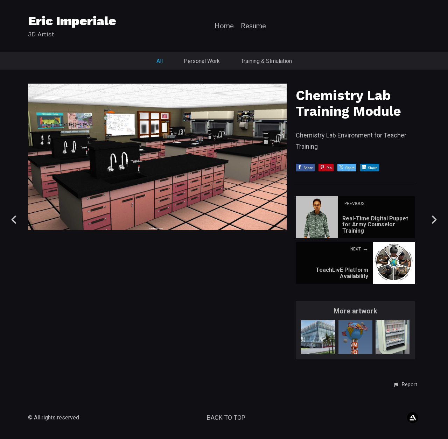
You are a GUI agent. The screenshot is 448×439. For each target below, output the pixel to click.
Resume (253, 26)
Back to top (226, 417)
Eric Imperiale (72, 21)
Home (224, 26)
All (159, 61)
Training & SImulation (266, 61)
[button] (405, 385)
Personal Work (202, 61)
